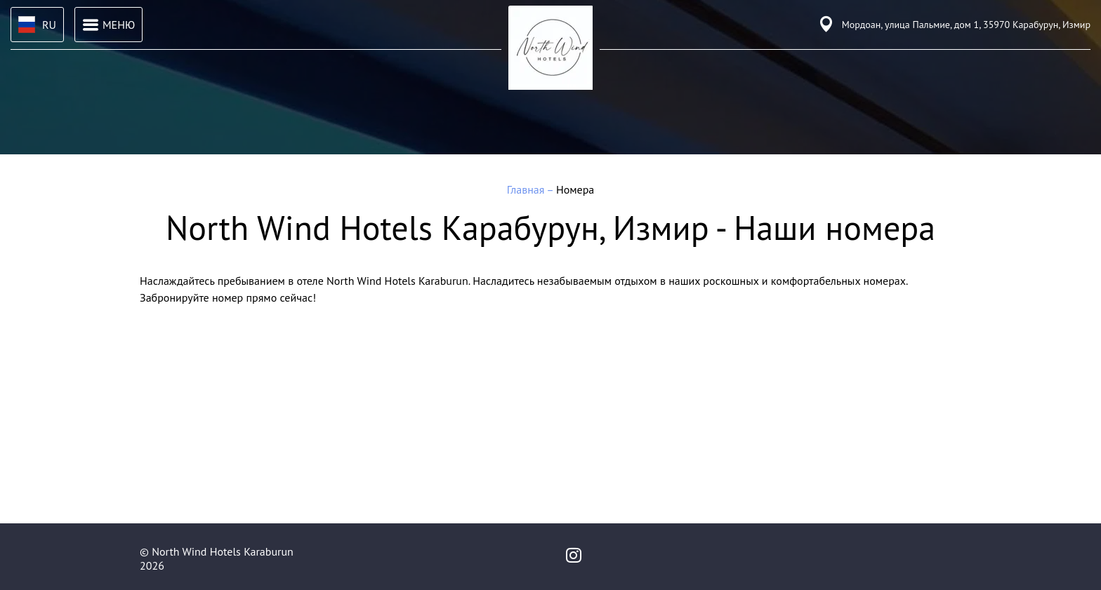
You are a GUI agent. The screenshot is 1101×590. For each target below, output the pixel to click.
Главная (527, 189)
